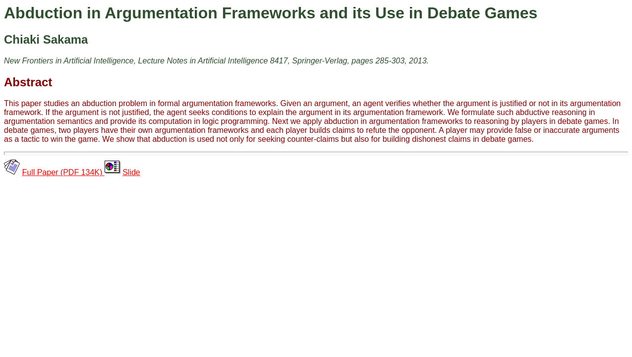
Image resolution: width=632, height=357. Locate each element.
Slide (131, 172)
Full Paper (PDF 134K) (63, 172)
